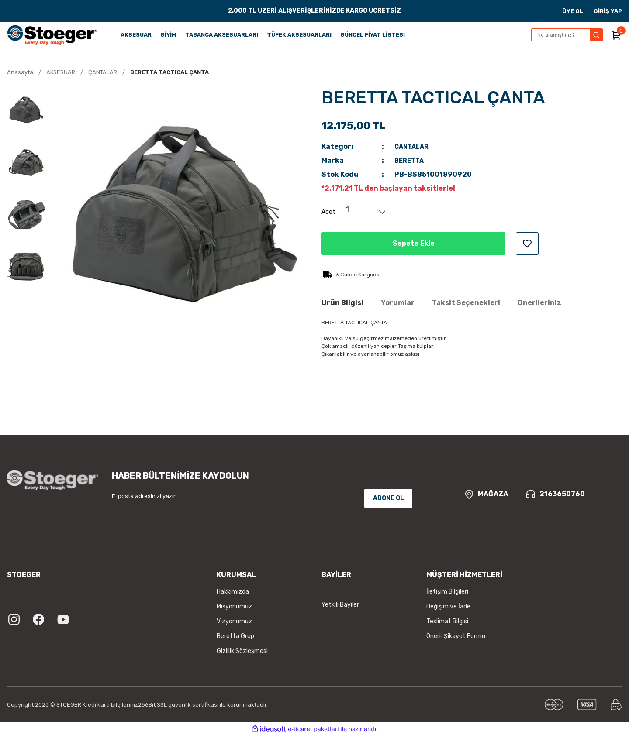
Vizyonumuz (234, 621)
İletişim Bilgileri (447, 591)
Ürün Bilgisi (342, 303)
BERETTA (410, 160)
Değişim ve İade (448, 606)
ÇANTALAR (413, 146)
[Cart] (617, 35)
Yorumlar (398, 303)
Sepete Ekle (414, 243)
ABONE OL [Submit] (388, 498)
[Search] (567, 34)
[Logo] (52, 35)
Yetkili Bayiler (340, 604)
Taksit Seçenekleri (466, 303)
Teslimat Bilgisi (447, 621)
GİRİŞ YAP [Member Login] (608, 11)
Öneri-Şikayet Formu (455, 636)
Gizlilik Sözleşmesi (242, 651)
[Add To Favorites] (527, 243)
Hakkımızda (233, 591)
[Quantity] (365, 212)
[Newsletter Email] (231, 498)
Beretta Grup (235, 636)
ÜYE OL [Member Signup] (572, 11)
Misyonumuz (234, 606)
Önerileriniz (539, 303)
